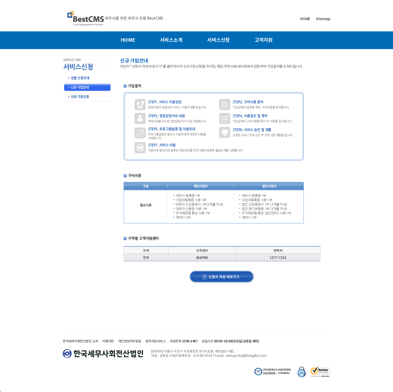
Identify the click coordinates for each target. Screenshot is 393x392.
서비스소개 (171, 40)
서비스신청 (218, 40)
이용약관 (108, 341)
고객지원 (264, 40)
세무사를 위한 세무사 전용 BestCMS (134, 18)
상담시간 (230, 341)
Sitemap (323, 18)
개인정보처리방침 (129, 341)
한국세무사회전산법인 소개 (80, 341)
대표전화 (183, 341)
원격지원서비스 (155, 341)
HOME (305, 18)
